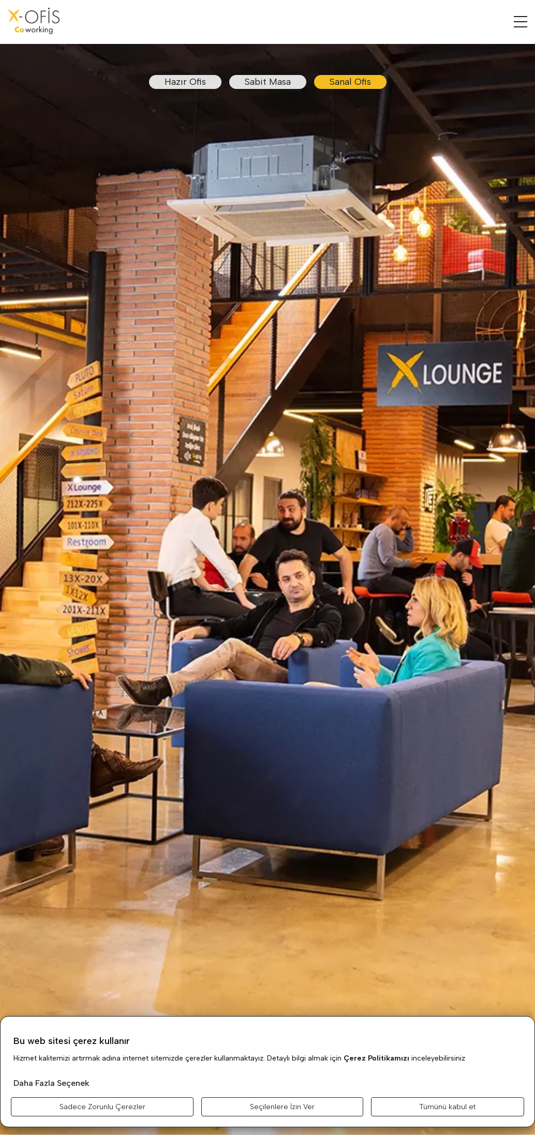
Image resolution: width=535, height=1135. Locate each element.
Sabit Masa (268, 81)
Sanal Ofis (350, 81)
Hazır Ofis (185, 81)
